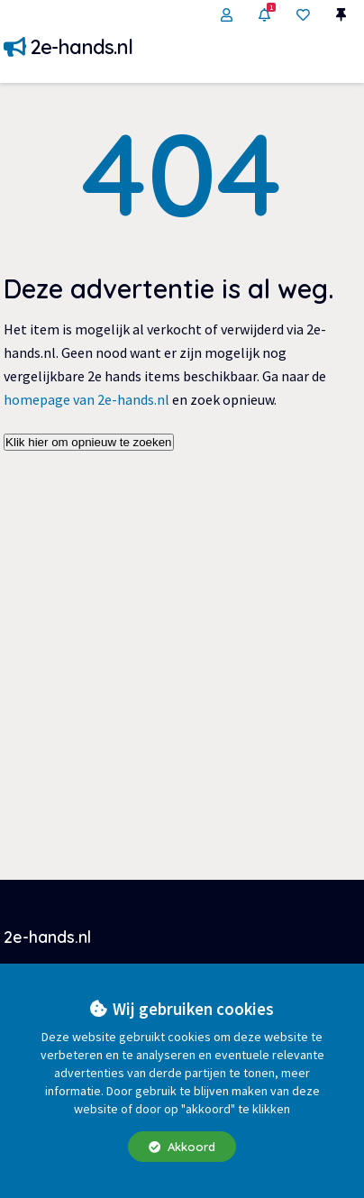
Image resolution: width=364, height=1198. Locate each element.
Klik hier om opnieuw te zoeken (88, 442)
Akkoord (182, 1146)
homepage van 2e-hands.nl (86, 399)
